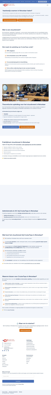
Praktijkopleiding (29, 343)
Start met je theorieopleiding (10, 20)
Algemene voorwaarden (13, 391)
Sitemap (20, 391)
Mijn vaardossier (5, 364)
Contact (33, 1)
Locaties (3, 363)
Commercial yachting (30, 346)
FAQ (36, 1)
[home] (11, 5)
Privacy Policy (21, 384)
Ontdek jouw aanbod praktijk (10, 158)
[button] (47, 5)
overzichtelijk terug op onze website (32, 263)
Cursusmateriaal (29, 356)
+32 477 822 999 (13, 1)
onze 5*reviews (11, 309)
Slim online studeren (7, 121)
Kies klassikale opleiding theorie (11, 127)
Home (3, 356)
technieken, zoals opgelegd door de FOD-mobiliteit (28, 144)
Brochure (28, 359)
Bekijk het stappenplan (25, 330)
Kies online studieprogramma (27, 127)
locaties (18, 1)
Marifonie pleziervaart (30, 344)
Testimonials (4, 359)
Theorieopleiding (29, 341)
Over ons (22, 1)
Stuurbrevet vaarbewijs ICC (31, 349)
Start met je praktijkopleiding (25, 20)
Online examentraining (30, 348)
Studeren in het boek (7, 122)
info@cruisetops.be (6, 1)
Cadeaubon (4, 366)
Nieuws (27, 361)
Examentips (28, 358)
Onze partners (28, 1)
